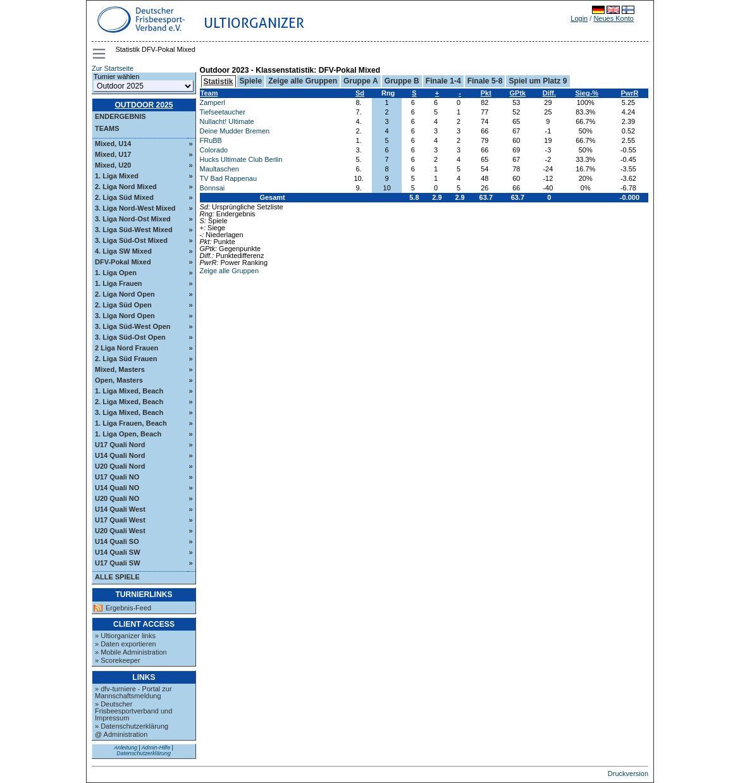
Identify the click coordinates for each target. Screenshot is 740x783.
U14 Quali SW (117, 552)
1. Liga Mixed (117, 176)
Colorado (214, 150)
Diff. (549, 93)
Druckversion (628, 773)
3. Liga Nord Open (125, 315)
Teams (107, 128)
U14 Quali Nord (120, 455)
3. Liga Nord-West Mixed (135, 208)
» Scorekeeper (117, 660)
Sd (359, 93)
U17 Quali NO (117, 477)
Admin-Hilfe (156, 747)
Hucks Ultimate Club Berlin (241, 159)
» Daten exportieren (125, 644)
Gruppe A (360, 81)
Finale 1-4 (443, 81)
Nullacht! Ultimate (227, 121)
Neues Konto (613, 18)
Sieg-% (586, 93)
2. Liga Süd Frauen (126, 358)
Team (209, 93)
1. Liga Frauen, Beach (131, 423)
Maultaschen (219, 169)
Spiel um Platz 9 (538, 81)
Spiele (251, 81)
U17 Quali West (120, 520)
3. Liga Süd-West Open (133, 326)
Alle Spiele (117, 577)
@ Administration (121, 734)
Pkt (486, 93)
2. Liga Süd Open (123, 305)
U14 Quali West (120, 509)
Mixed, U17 (113, 154)
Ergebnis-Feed (128, 608)
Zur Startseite (112, 68)
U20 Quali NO (117, 498)
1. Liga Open (116, 272)
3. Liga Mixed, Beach (129, 412)
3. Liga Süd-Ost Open (130, 337)
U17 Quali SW (117, 563)
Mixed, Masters (120, 369)
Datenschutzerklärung (143, 753)
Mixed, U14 (113, 143)
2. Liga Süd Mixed (124, 197)
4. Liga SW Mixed (123, 251)
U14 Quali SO (117, 541)
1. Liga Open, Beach (128, 434)
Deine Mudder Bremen (235, 131)
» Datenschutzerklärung (131, 726)
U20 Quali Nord (120, 466)
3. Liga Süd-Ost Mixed (131, 240)
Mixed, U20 (113, 165)
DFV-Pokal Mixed (123, 262)
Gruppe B (402, 81)
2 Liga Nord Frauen (126, 348)
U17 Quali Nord (120, 444)
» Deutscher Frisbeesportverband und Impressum (133, 711)
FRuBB (211, 140)
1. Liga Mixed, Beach (129, 391)
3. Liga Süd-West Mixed (134, 229)
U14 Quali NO (117, 487)
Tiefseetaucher (222, 112)
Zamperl (212, 102)
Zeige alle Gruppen (302, 81)
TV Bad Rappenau (228, 178)
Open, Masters (119, 380)
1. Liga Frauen (118, 283)
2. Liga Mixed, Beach (129, 401)
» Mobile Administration (131, 652)
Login (579, 18)
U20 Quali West (120, 530)
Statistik (218, 81)
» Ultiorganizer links (125, 635)
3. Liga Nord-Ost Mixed (133, 219)
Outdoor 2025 (143, 105)
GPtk (518, 93)
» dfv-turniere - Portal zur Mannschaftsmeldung (133, 692)
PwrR (629, 93)
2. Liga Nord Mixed (126, 186)
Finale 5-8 (485, 81)
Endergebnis (120, 116)
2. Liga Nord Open (125, 294)
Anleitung (125, 747)
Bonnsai (212, 188)
